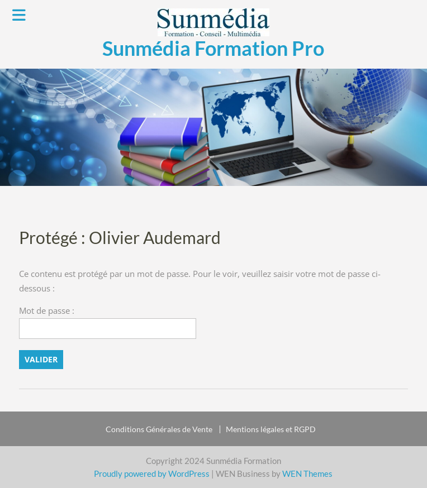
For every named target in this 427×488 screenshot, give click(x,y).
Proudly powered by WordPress (152, 473)
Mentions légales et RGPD (271, 429)
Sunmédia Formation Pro (213, 48)
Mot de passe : (107, 322)
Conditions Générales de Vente (159, 429)
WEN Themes (307, 473)
